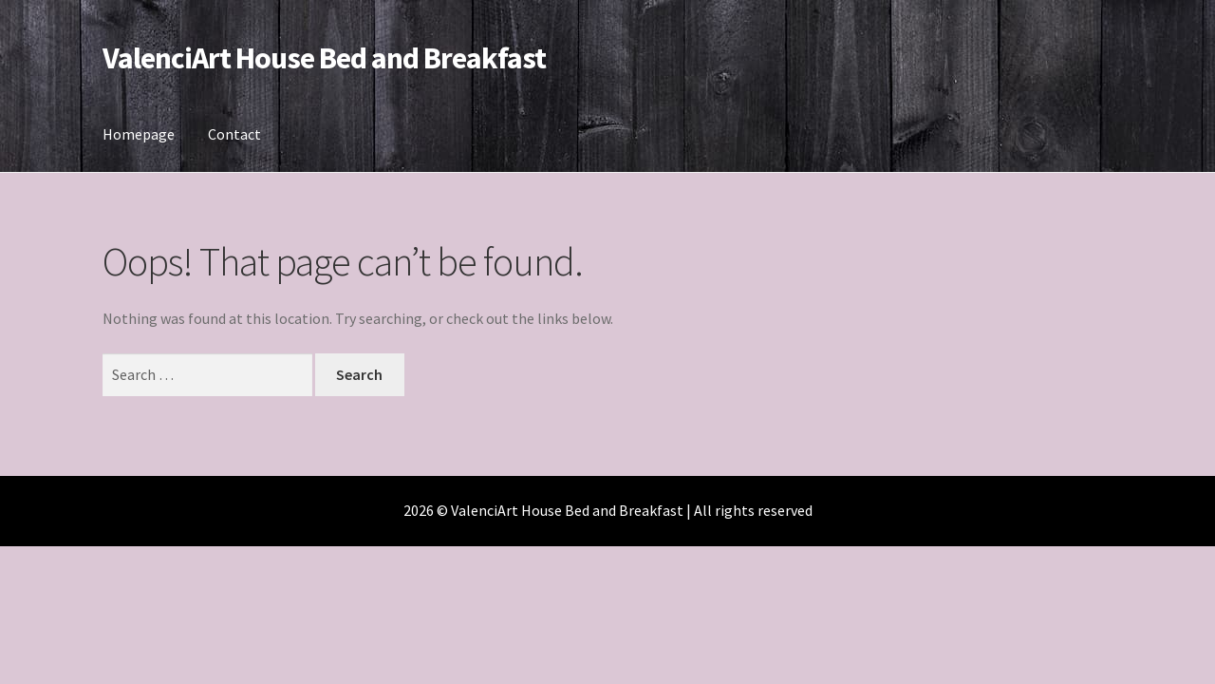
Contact (234, 133)
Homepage (139, 133)
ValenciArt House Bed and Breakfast (324, 58)
